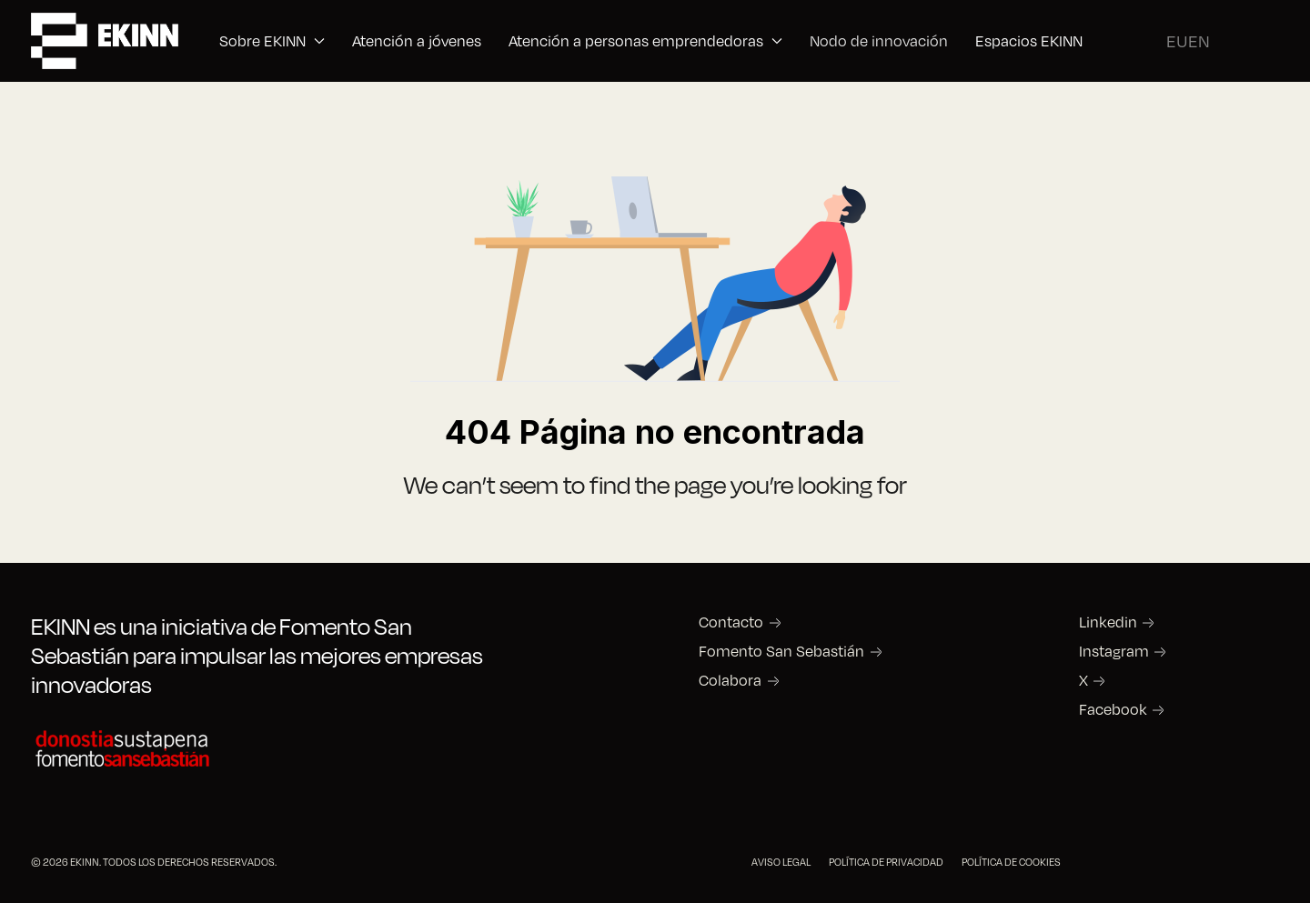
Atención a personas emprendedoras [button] (645, 40)
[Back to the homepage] (104, 41)
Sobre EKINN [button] (272, 40)
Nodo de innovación (879, 40)
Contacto (731, 622)
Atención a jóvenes (416, 40)
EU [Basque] (1177, 41)
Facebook (1113, 709)
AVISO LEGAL (781, 861)
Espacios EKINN (1029, 40)
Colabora (730, 680)
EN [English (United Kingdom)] (1199, 41)
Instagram (1114, 651)
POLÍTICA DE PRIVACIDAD (886, 861)
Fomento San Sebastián (781, 651)
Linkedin (1108, 622)
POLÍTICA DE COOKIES (1011, 861)
